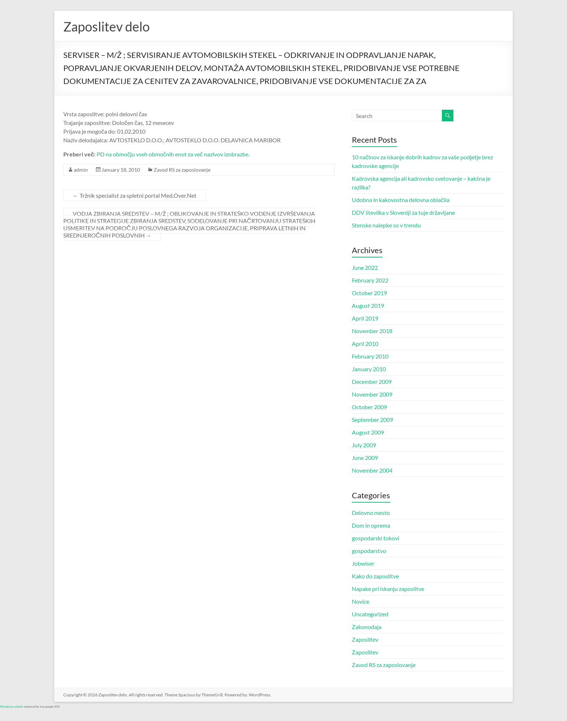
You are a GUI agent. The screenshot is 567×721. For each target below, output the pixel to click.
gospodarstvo (369, 550)
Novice (360, 601)
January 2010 (369, 368)
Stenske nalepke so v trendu (386, 225)
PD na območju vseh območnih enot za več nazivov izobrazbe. (173, 154)
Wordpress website (11, 706)
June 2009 (365, 457)
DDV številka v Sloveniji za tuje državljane (403, 212)
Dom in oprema (371, 525)
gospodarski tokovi (375, 538)
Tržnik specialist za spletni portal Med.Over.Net (134, 195)
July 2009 (364, 444)
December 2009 (372, 381)
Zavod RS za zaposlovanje (182, 170)
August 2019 (368, 305)
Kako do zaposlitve (375, 576)
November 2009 (372, 394)
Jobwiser (363, 563)
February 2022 (370, 280)
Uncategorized (370, 614)
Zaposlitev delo (106, 26)
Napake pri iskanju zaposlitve (388, 588)
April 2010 (365, 343)
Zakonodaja (366, 626)
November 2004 (372, 470)
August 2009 (368, 432)
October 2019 (369, 292)
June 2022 (365, 267)
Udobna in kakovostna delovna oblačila (400, 199)
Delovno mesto (371, 512)
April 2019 (365, 318)
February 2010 (370, 356)
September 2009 (372, 419)
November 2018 (372, 330)
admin (81, 170)
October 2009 (369, 406)
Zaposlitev (365, 639)
